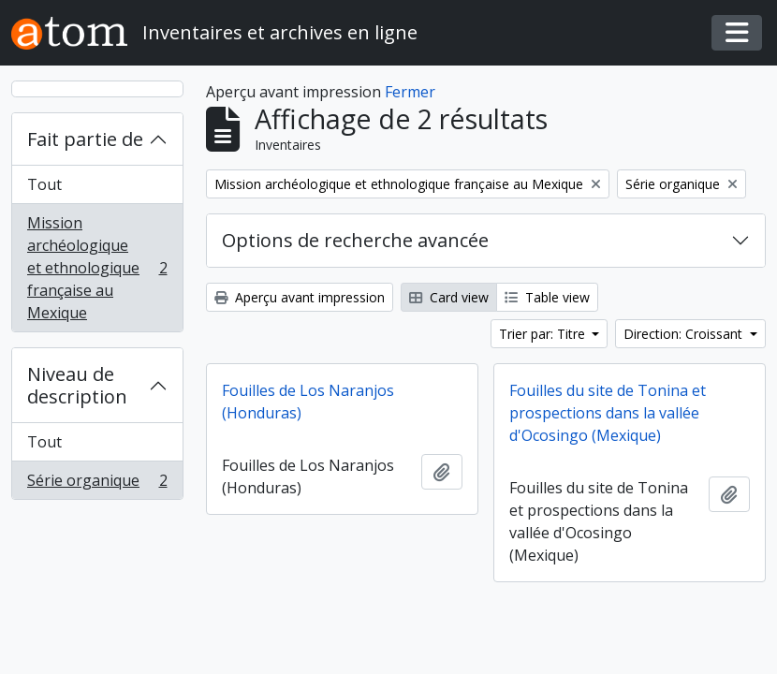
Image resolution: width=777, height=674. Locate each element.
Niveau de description (77, 385)
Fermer (410, 91)
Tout (44, 184)
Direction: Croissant (684, 334)
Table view (547, 297)
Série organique (97, 484)
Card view (449, 297)
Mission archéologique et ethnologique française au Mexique (97, 267)
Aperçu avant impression (299, 297)
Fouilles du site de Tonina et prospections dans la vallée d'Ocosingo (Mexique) (607, 413)
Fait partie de (85, 139)
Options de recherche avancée (355, 240)
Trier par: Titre (544, 334)
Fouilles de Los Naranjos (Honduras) (308, 401)
